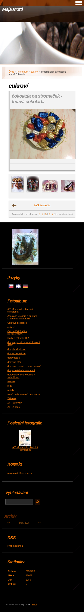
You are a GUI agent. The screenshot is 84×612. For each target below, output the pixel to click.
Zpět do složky (42, 205)
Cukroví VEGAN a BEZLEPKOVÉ (17, 332)
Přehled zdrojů (15, 546)
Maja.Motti (12, 9)
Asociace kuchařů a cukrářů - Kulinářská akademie (22, 317)
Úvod (11, 71)
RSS (34, 604)
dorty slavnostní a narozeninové (24, 366)
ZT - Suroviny (14, 402)
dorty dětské (14, 357)
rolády (10, 390)
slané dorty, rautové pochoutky (23, 394)
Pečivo (11, 381)
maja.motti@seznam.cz (19, 473)
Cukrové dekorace (17, 323)
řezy (9, 385)
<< (8, 523)
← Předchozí (14, 205)
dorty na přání (14, 362)
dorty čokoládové (16, 353)
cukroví (34, 71)
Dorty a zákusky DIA (18, 338)
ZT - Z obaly (13, 407)
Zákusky (11, 398)
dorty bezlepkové (16, 349)
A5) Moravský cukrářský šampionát (25, 448)
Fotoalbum (22, 71)
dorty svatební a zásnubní (21, 370)
